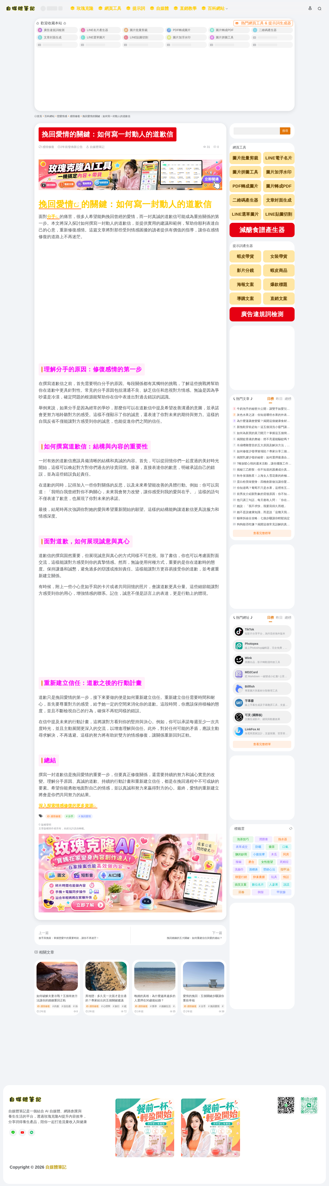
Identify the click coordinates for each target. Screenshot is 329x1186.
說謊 (286, 884)
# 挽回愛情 (85, 816)
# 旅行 (116, 1006)
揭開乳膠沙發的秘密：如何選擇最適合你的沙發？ (269, 457)
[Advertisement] (164, 81)
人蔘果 (273, 884)
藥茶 (272, 846)
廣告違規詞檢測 (262, 314)
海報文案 (245, 284)
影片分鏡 (245, 270)
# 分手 (69, 816)
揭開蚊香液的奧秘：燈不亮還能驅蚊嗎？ (263, 439)
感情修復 (75, 116)
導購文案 (245, 298)
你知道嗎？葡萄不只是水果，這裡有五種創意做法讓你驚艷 (275, 487)
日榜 (270, 399)
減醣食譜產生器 (262, 229)
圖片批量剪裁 (245, 158)
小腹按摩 (259, 854)
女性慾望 (267, 862)
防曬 (258, 846)
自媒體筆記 (95, 147)
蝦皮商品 (278, 270)
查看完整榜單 (262, 533)
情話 (286, 877)
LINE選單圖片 (245, 214)
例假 (261, 892)
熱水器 (282, 839)
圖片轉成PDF (279, 186)
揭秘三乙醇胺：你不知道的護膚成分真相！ (265, 469)
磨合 (251, 862)
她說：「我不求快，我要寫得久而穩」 (262, 506)
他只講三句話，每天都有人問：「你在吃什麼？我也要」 (273, 500)
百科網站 (49, 116)
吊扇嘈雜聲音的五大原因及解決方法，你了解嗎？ (269, 445)
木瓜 (274, 854)
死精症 (284, 862)
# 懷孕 (153, 1006)
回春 (241, 892)
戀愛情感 (62, 116)
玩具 (274, 877)
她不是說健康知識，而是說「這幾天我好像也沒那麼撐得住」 (276, 512)
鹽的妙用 (241, 854)
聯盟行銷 (241, 877)
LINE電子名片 (278, 158)
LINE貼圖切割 (278, 214)
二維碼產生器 (245, 200)
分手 (51, 216)
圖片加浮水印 (279, 172)
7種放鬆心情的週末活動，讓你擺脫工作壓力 (265, 463)
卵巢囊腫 (259, 877)
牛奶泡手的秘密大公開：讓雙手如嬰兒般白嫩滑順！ (270, 408)
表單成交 (242, 846)
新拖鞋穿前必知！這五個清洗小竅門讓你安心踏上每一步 (273, 427)
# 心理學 (105, 1006)
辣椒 (239, 862)
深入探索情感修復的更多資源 (66, 805)
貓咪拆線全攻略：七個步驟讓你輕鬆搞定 (263, 518)
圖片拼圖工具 (245, 172)
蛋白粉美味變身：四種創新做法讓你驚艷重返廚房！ (270, 481)
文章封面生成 (279, 200)
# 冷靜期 (77, 1006)
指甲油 (285, 869)
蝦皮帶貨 (245, 256)
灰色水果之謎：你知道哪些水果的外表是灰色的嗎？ (270, 414)
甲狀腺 (281, 892)
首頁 (39, 116)
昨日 (279, 399)
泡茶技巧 (243, 839)
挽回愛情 (56, 204)
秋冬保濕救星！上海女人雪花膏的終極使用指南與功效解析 (275, 475)
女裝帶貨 (278, 256)
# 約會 (55, 1006)
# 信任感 (66, 1006)
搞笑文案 (241, 884)
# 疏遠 (125, 1006)
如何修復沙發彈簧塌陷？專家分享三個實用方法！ (269, 451)
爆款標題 (278, 284)
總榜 (288, 399)
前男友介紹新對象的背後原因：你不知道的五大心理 (270, 494)
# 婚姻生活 (165, 1006)
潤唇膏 (263, 839)
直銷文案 (278, 298)
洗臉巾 (239, 869)
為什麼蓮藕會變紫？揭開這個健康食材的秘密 (266, 421)
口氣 (285, 846)
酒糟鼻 (253, 869)
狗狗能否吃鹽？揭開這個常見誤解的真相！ (265, 524)
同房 (286, 854)
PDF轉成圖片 (245, 186)
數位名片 (258, 884)
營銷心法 (269, 869)
